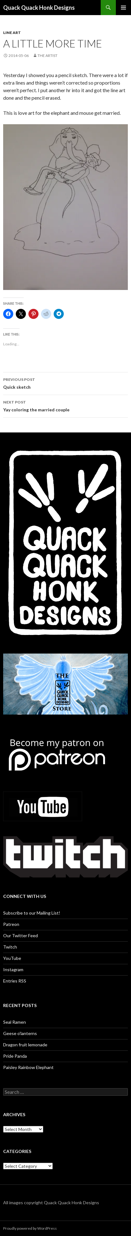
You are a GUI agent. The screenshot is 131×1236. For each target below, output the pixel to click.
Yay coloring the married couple (65, 405)
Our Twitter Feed (20, 935)
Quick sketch (65, 383)
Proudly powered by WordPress (30, 1228)
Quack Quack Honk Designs (39, 7)
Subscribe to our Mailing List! (31, 913)
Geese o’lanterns (20, 1033)
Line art (12, 32)
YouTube (12, 958)
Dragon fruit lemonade (25, 1044)
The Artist (47, 55)
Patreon (11, 924)
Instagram (13, 969)
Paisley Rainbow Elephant (28, 1067)
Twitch (10, 946)
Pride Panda (15, 1056)
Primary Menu (123, 7)
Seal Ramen (14, 1022)
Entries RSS (14, 980)
